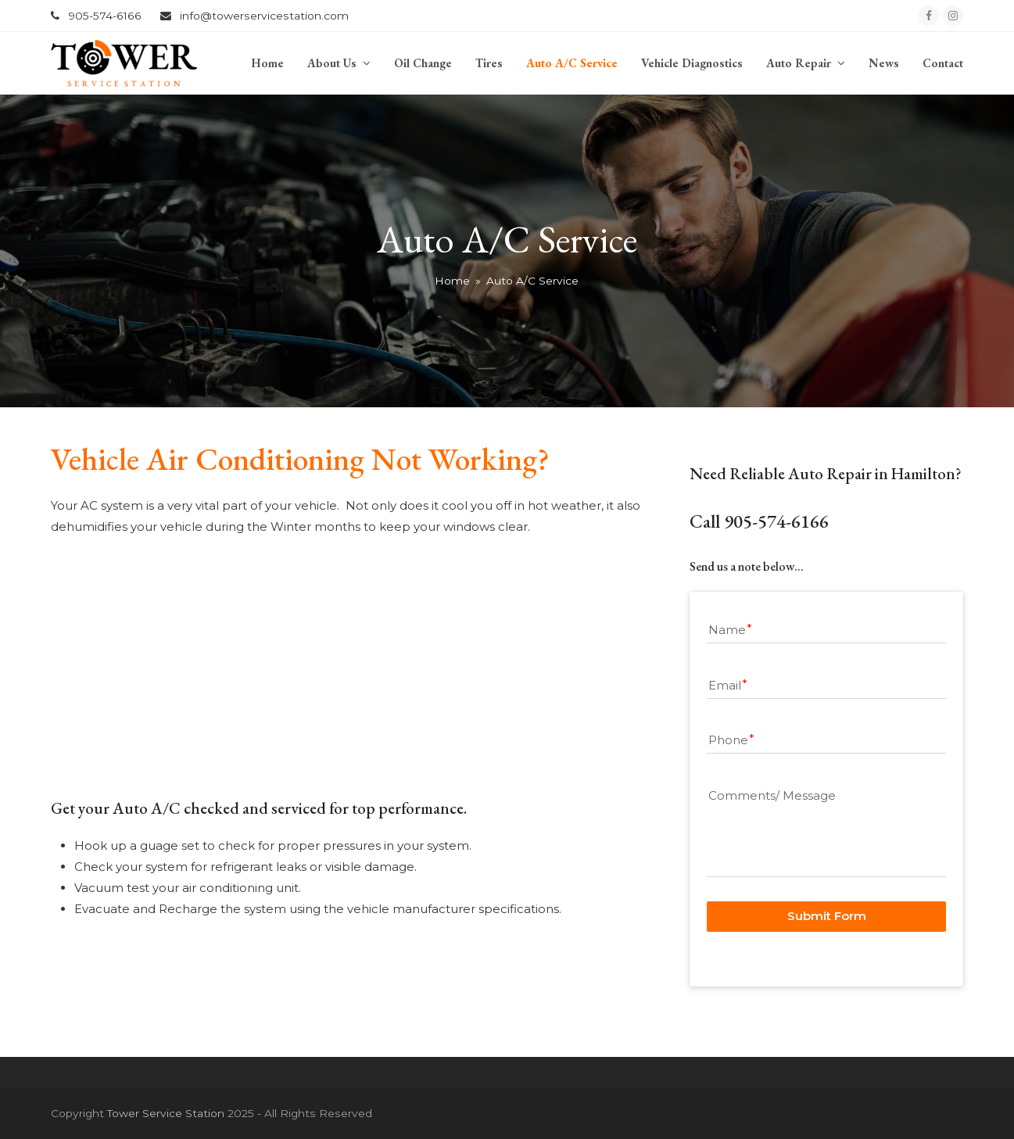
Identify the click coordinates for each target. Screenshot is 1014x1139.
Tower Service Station (165, 1113)
